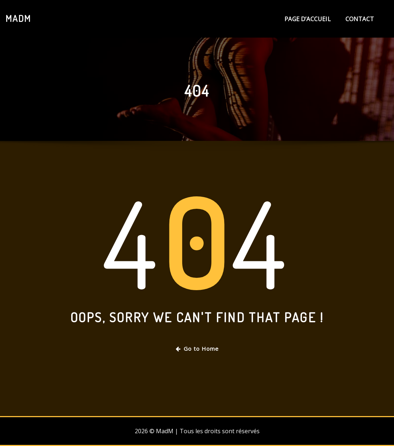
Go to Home (197, 348)
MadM (18, 18)
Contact (359, 19)
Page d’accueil (307, 19)
